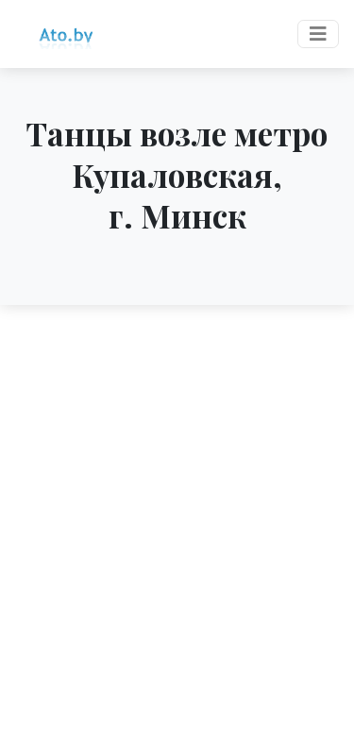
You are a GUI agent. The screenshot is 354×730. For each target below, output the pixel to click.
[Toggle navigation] (318, 34)
